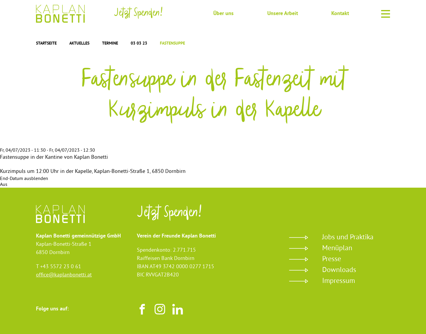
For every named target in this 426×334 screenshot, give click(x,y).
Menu (385, 13)
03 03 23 (139, 43)
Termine (110, 43)
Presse (331, 259)
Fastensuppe (172, 43)
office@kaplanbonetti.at (64, 275)
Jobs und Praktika (347, 237)
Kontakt (340, 13)
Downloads (339, 270)
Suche (196, 13)
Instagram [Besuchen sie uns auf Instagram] (160, 309)
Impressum (338, 281)
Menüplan (337, 248)
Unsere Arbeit (282, 13)
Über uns (223, 13)
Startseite (46, 43)
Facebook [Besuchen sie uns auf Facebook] (142, 309)
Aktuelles (79, 43)
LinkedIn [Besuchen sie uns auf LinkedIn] (177, 309)
